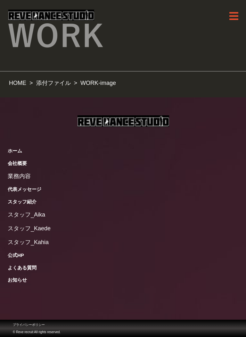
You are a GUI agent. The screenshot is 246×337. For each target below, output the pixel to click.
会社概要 (17, 163)
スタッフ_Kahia (28, 242)
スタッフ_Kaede (29, 228)
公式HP (16, 255)
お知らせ (17, 280)
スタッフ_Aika (26, 214)
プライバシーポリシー (29, 324)
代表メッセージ (24, 189)
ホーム (15, 150)
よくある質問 (22, 267)
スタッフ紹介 (22, 201)
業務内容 (19, 176)
